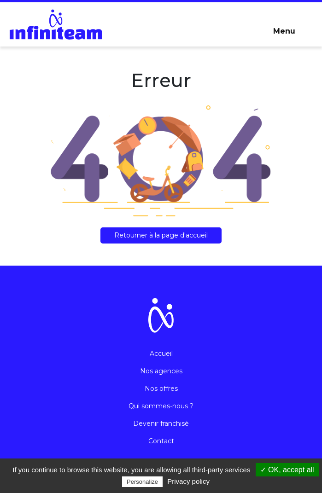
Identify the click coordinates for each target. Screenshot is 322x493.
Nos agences (161, 371)
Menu (284, 31)
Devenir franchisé (161, 423)
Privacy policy (188, 481)
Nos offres (161, 388)
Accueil (161, 353)
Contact (161, 441)
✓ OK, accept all (287, 470)
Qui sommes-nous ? (161, 406)
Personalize (142, 481)
